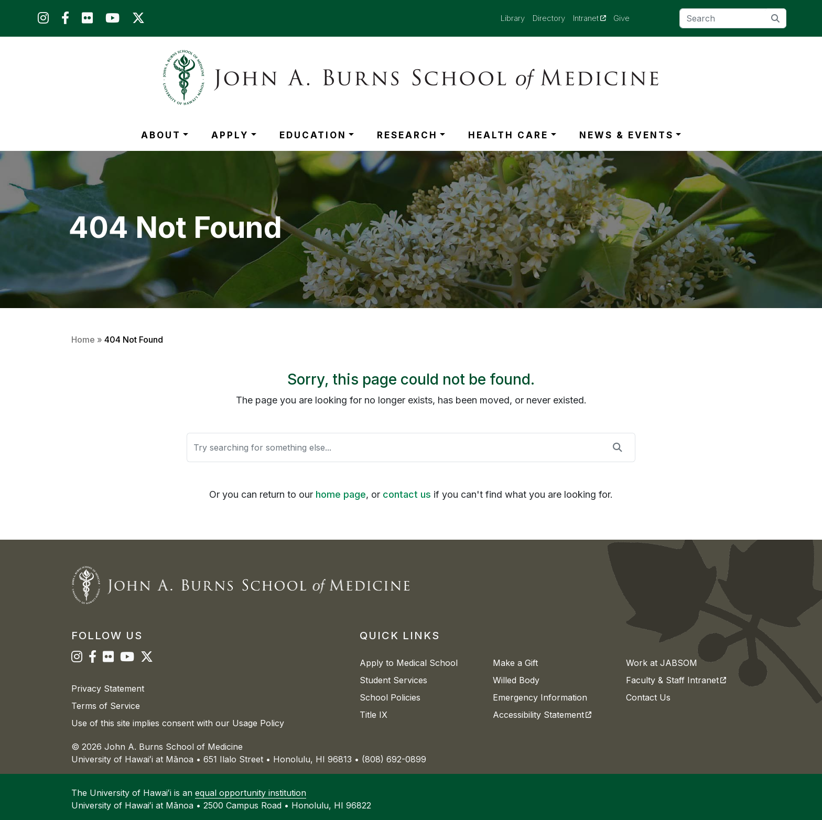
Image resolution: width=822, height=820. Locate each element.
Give (621, 18)
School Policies (390, 697)
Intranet (593, 18)
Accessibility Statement (542, 714)
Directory (549, 18)
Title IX (373, 714)
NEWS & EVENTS (626, 135)
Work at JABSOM (661, 663)
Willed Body (516, 680)
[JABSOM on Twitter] (138, 20)
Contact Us (648, 697)
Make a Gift (515, 663)
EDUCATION (313, 135)
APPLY (229, 135)
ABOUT (161, 135)
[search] (775, 18)
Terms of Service (105, 706)
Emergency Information (540, 697)
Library (513, 18)
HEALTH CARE (508, 135)
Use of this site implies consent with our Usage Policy (177, 723)
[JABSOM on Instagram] (43, 20)
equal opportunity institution (250, 793)
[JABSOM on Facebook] (65, 20)
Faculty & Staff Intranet (676, 680)
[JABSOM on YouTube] (112, 20)
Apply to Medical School (409, 663)
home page (341, 494)
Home (83, 339)
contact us (407, 494)
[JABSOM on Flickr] (87, 20)
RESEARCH (407, 135)
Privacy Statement (107, 688)
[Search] (732, 18)
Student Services (393, 680)
